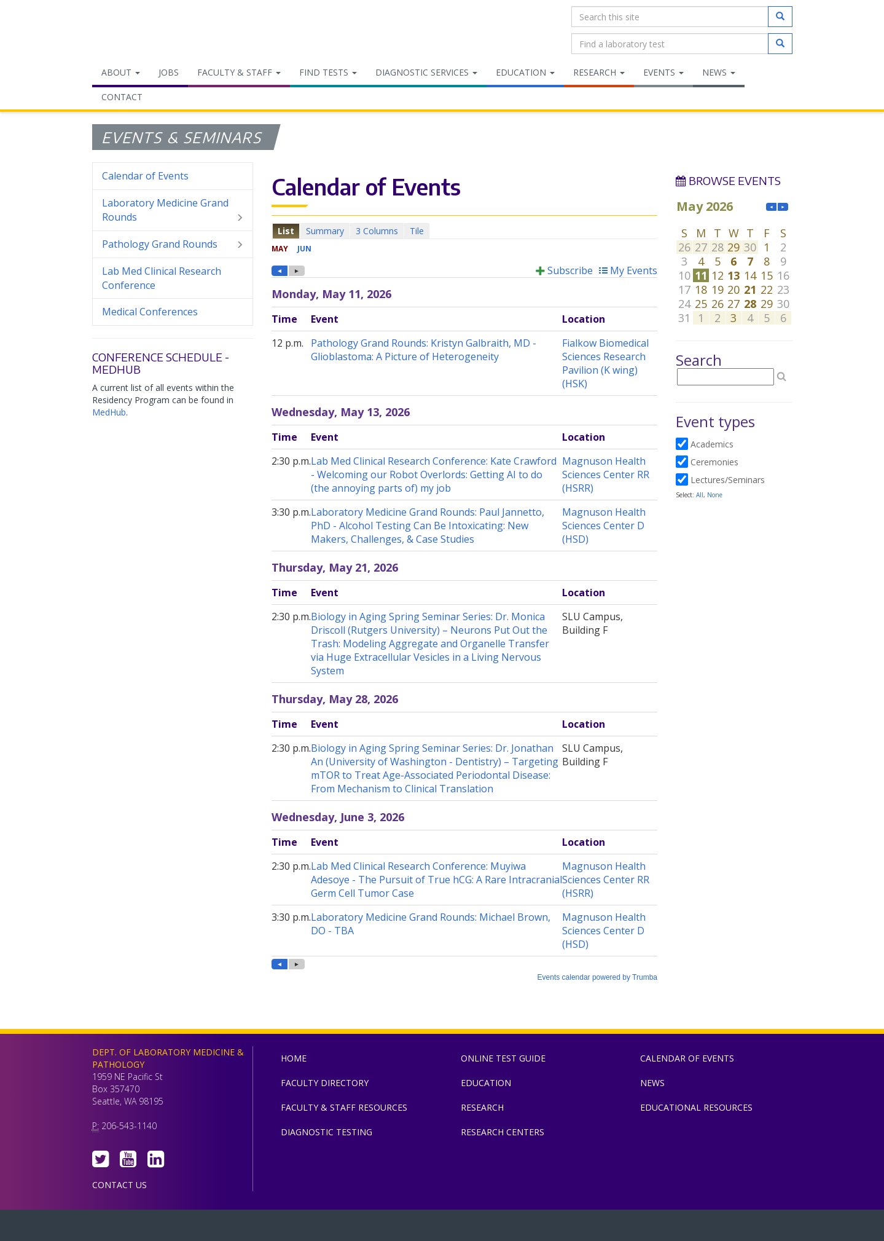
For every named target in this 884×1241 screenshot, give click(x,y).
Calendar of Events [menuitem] (145, 176)
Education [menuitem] (525, 72)
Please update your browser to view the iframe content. (464, 231)
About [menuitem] (120, 72)
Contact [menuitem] (122, 97)
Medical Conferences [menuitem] (150, 311)
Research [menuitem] (599, 72)
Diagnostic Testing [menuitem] (326, 1132)
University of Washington (494, 1228)
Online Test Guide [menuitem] (503, 1058)
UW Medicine (341, 1228)
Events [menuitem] (663, 72)
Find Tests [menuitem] (328, 72)
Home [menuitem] (294, 1058)
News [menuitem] (718, 72)
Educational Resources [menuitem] (696, 1107)
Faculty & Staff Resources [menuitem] (344, 1107)
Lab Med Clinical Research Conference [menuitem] (161, 278)
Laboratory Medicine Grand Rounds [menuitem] (173, 210)
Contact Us (119, 1185)
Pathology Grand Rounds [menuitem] (173, 244)
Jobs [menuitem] (168, 72)
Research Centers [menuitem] (502, 1132)
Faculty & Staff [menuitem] (239, 72)
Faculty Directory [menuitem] (325, 1083)
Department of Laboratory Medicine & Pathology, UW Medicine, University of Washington (155, 30)
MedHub (109, 412)
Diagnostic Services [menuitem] (426, 72)
